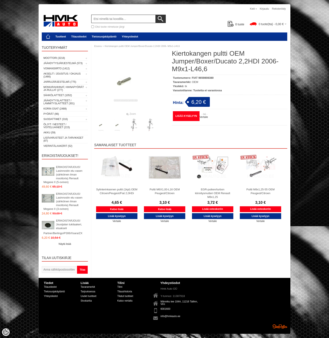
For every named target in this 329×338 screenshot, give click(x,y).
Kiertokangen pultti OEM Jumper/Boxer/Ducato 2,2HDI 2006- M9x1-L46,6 (142, 46)
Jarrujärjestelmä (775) (59, 81)
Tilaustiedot (78, 36)
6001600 (165, 309)
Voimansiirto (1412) (56, 68)
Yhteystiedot (130, 36)
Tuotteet (60, 36)
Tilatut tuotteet (125, 296)
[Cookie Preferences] (6, 332)
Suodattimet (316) (55, 119)
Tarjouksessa (88, 291)
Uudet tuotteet (88, 296)
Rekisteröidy (279, 8)
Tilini (119, 287)
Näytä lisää (65, 244)
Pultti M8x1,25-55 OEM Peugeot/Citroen (260, 191)
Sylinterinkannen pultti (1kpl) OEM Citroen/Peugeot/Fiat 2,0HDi (116, 191)
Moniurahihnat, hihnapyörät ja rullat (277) (63, 89)
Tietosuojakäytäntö (104, 36)
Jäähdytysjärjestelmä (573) (63, 63)
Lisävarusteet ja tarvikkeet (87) (63, 139)
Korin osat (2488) (55, 108)
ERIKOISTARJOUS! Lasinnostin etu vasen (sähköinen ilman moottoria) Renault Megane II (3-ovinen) (62, 201)
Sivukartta (86, 300)
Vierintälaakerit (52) (57, 145)
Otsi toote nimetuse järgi (109, 26)
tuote (236, 24)
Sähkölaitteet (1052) (57, 95)
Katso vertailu (125, 300)
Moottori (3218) (54, 58)
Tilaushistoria (124, 291)
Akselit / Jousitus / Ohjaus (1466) (62, 75)
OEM (195, 82)
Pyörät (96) (51, 113)
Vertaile (204, 117)
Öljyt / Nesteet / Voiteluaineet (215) (56, 126)
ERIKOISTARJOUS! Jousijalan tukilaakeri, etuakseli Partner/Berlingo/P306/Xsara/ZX (62, 227)
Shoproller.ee (280, 326)
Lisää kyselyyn (186, 116)
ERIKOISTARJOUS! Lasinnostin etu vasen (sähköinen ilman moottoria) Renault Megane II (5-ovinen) (62, 174)
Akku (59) (49, 132)
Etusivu (98, 46)
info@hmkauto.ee (170, 316)
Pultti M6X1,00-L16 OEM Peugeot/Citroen (165, 191)
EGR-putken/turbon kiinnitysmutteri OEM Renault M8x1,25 (212, 193)
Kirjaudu (264, 8)
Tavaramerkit (88, 287)
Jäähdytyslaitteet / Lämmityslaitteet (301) (58, 102)
